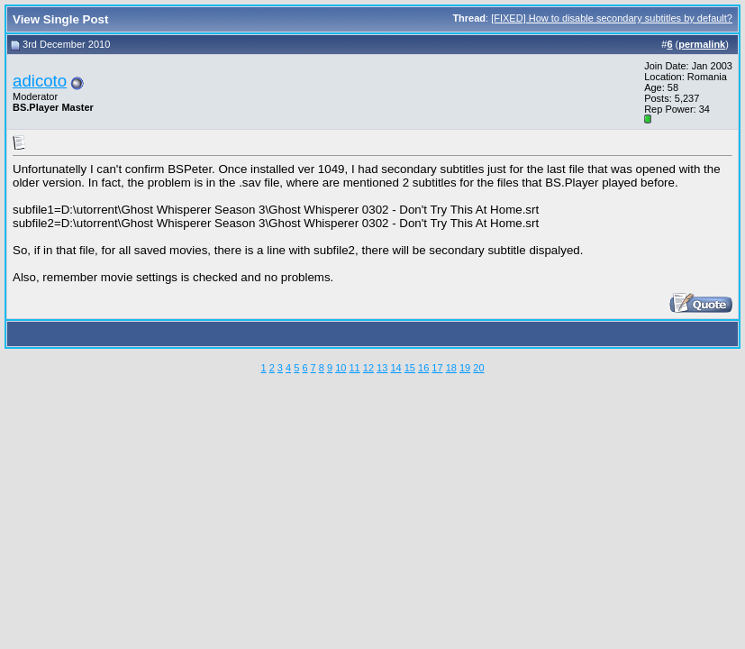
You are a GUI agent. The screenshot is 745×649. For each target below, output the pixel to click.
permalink (701, 44)
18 (451, 367)
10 (340, 367)
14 (395, 367)
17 (437, 367)
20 (478, 367)
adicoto (40, 80)
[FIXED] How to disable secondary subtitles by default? (611, 18)
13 (382, 367)
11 (354, 367)
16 (423, 367)
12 (368, 367)
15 (409, 367)
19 (464, 367)
